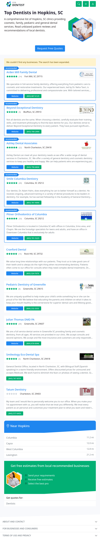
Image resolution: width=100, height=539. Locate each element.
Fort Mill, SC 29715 (33, 76)
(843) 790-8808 (33, 167)
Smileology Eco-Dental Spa (22, 354)
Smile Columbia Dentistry (22, 178)
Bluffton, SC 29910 (32, 111)
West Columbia (50, 449)
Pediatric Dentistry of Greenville (26, 284)
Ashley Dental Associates (22, 143)
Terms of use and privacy (17, 535)
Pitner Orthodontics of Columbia (27, 214)
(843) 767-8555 (14, 378)
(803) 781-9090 (33, 202)
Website (14, 96)
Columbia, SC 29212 (34, 183)
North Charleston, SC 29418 (37, 147)
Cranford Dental (16, 249)
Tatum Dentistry (16, 389)
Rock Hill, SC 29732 (33, 253)
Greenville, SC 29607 (34, 323)
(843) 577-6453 (14, 413)
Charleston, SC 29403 (30, 393)
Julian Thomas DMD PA (20, 319)
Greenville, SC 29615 (33, 288)
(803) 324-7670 (32, 273)
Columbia (50, 437)
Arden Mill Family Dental (22, 72)
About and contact (14, 521)
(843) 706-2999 (33, 131)
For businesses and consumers (20, 528)
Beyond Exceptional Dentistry (25, 107)
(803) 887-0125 (33, 96)
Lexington (50, 454)
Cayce (50, 443)
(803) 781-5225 (33, 238)
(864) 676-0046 (32, 343)
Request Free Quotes (50, 48)
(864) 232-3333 (32, 308)
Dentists (10, 503)
